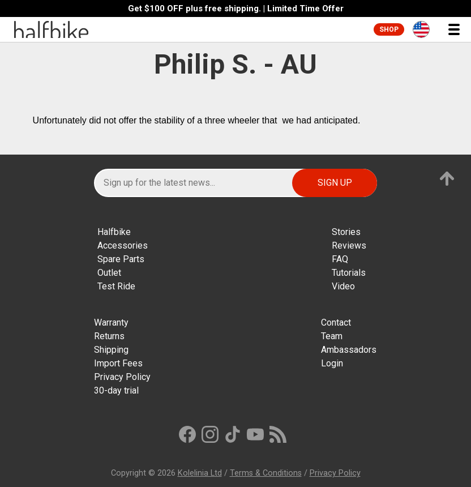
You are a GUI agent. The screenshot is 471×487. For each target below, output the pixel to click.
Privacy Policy (122, 376)
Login (332, 363)
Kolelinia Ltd (200, 473)
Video (343, 286)
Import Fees (118, 363)
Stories (346, 232)
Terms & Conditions (266, 473)
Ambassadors (348, 349)
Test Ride (116, 286)
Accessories (122, 245)
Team (331, 336)
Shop (389, 29)
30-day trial (116, 390)
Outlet (109, 272)
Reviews (349, 245)
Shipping (111, 349)
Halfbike (114, 232)
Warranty (111, 322)
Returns (109, 336)
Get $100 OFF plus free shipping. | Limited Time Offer (236, 9)
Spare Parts (120, 259)
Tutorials (349, 272)
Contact (336, 322)
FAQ (340, 259)
